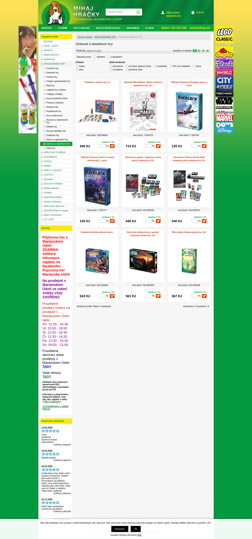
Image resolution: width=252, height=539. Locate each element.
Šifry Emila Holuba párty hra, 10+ (189, 232)
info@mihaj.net (200, 27)
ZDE (139, 535)
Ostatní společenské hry (58, 81)
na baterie (118, 69)
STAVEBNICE (50, 157)
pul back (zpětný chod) (140, 66)
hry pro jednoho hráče (57, 98)
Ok (135, 529)
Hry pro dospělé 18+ (56, 131)
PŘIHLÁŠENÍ (173, 13)
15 (195, 50)
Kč (200, 12)
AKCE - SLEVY (51, 46)
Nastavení (120, 529)
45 (203, 50)
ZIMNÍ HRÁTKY (51, 55)
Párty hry (50, 148)
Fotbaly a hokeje (54, 94)
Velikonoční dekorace (54, 206)
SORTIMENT (132, 28)
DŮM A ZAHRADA (53, 215)
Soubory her (52, 107)
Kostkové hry (52, 135)
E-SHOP (150, 28)
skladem (102, 57)
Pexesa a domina (54, 102)
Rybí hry (50, 85)
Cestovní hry (52, 68)
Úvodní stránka (84, 37)
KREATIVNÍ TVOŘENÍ (54, 152)
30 (199, 50)
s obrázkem (116, 57)
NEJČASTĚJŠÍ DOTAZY (108, 28)
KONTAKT (46, 28)
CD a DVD (49, 219)
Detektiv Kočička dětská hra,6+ (97, 232)
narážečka (162, 66)
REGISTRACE (173, 16)
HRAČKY (48, 50)
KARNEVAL (49, 59)
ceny (99, 50)
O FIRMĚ (62, 28)
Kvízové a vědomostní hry (57, 121)
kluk (81, 69)
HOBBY (47, 166)
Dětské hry (51, 126)
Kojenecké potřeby (53, 197)
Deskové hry (52, 72)
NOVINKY (49, 41)
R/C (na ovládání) (181, 66)
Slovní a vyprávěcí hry (57, 139)
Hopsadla (48, 179)
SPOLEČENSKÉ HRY (105, 37)
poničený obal (135, 69)
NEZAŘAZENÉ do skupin (56, 210)
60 (207, 50)
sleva (198, 66)
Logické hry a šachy (56, 90)
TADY (46, 376)
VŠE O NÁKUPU (51, 402)
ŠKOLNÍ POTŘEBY (53, 184)
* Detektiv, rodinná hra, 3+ (97, 82)
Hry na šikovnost (54, 115)
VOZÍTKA (48, 175)
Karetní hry (51, 77)
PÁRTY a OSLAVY (53, 170)
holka (81, 66)
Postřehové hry (53, 111)
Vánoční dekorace (52, 201)
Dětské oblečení (51, 188)
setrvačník (118, 66)
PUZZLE (48, 161)
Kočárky (48, 192)
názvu (90, 50)
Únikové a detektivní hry (58, 144)
